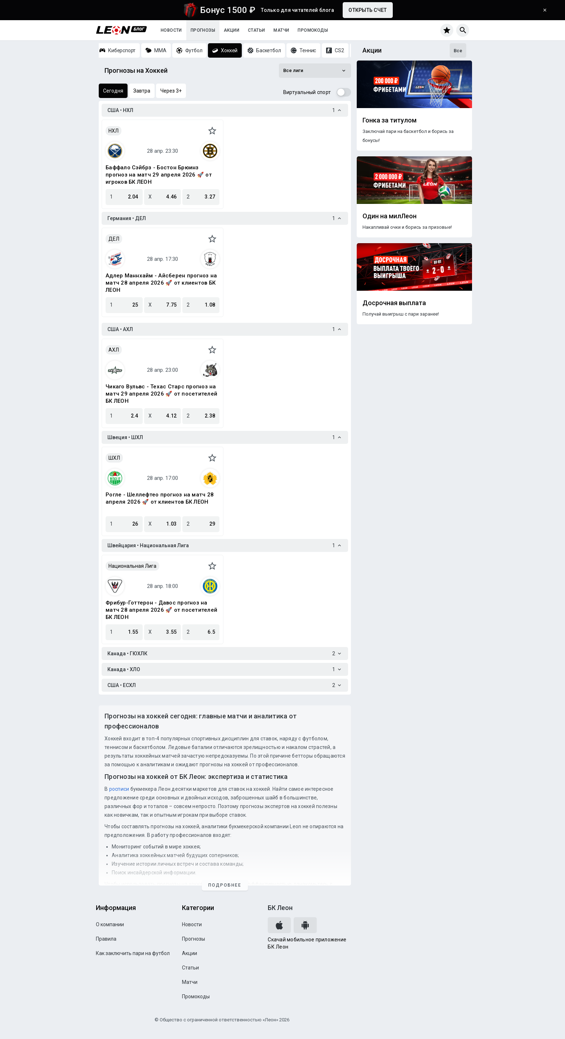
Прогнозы (203, 30)
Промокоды (313, 30)
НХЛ (113, 131)
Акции (231, 30)
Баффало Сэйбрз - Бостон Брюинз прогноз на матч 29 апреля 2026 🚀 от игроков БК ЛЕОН (159, 174)
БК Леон (280, 907)
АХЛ (113, 350)
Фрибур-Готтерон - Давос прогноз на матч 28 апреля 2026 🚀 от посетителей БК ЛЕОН (161, 609)
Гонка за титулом (389, 120)
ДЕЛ (113, 239)
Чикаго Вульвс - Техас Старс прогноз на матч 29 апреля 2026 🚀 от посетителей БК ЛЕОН (161, 393)
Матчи (281, 30)
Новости (171, 30)
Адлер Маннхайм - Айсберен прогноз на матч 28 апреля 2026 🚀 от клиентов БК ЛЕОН (161, 282)
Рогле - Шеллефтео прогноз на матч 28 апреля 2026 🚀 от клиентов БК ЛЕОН (160, 498)
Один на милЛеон (389, 216)
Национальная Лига (132, 566)
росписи (119, 789)
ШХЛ (114, 458)
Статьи (256, 30)
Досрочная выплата (394, 303)
